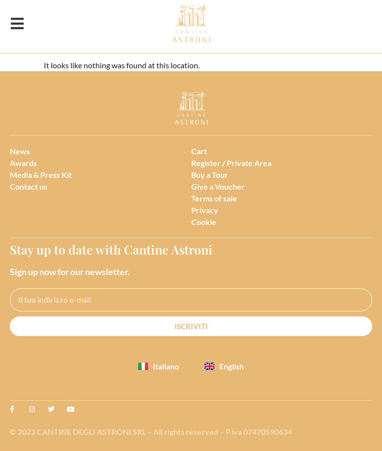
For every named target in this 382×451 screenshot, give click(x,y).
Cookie (203, 221)
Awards (23, 163)
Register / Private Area (231, 163)
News (20, 151)
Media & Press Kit (41, 174)
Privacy (204, 210)
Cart (199, 151)
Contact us (28, 186)
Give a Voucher (218, 186)
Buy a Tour (209, 174)
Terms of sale (214, 198)
